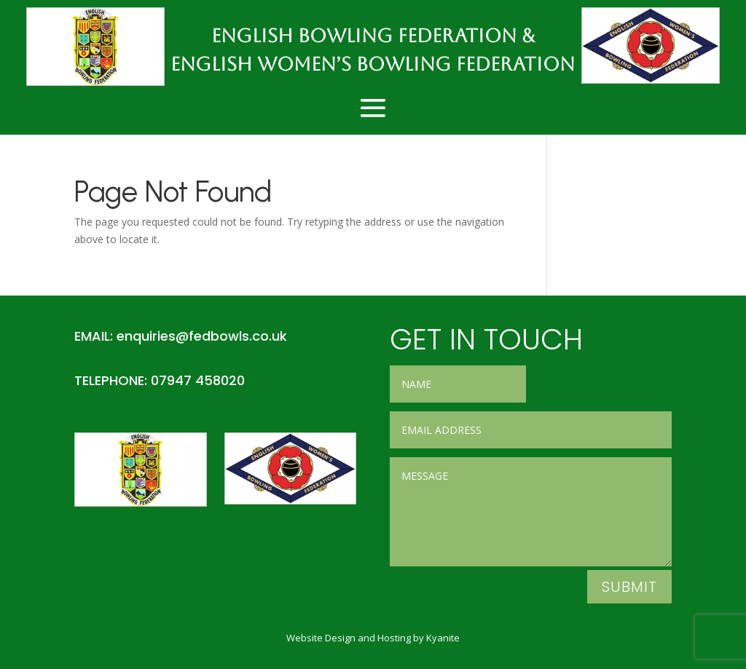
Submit (629, 587)
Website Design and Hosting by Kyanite (373, 637)
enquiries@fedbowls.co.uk (202, 336)
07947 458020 (198, 380)
